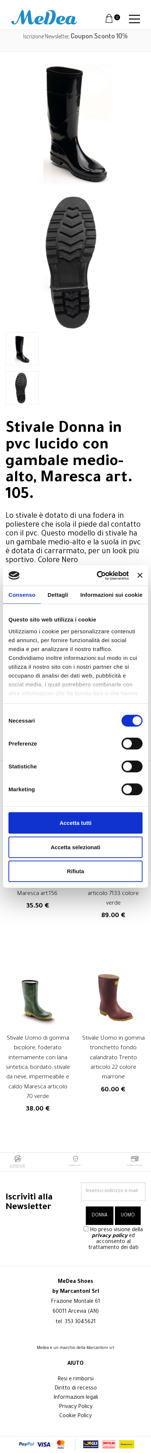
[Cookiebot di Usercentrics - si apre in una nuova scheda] (98, 575)
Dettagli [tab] (58, 595)
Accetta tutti (76, 823)
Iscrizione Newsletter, (75, 36)
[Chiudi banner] (140, 575)
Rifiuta (75, 871)
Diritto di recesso (76, 1389)
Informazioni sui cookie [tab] (111, 595)
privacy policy (109, 1236)
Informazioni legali (75, 1398)
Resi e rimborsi (75, 1380)
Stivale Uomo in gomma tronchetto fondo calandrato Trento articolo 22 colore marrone (113, 1058)
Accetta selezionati (75, 847)
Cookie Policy (75, 1416)
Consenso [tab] (21, 595)
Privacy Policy (75, 1407)
